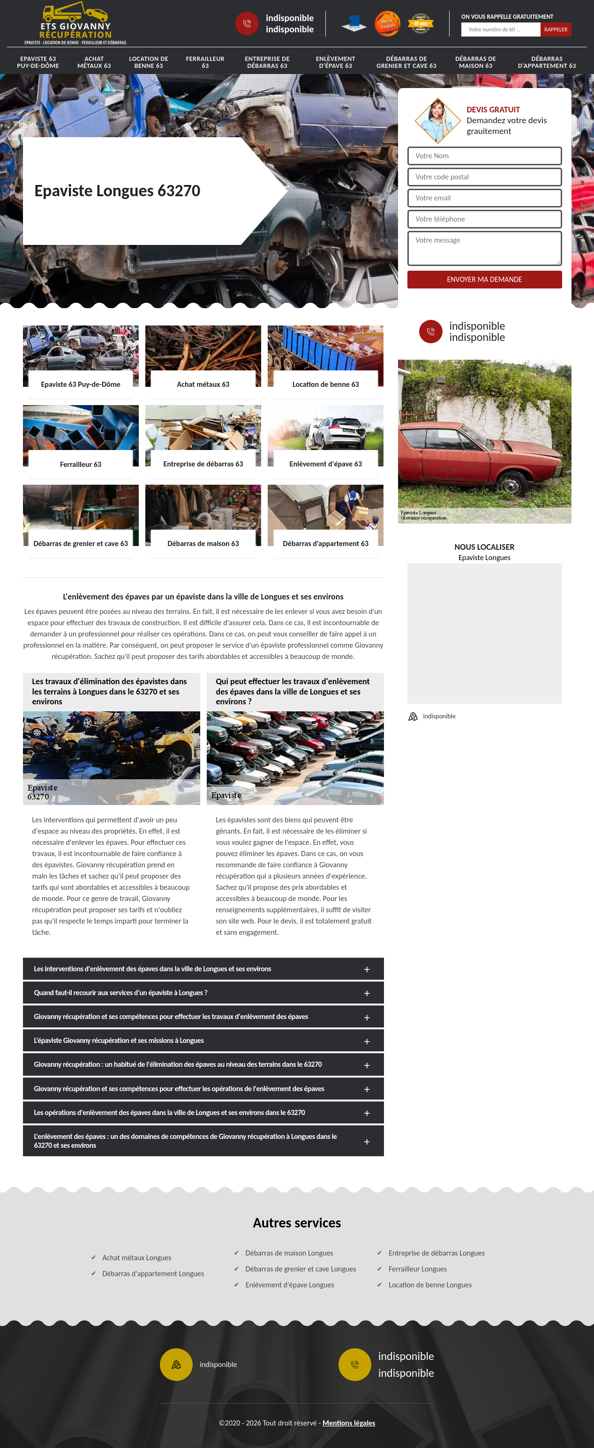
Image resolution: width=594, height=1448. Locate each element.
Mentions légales (349, 1422)
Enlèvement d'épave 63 (335, 62)
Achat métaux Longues (137, 1257)
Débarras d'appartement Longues (153, 1273)
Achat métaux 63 (94, 62)
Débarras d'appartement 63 (547, 62)
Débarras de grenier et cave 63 (406, 62)
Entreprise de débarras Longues (437, 1253)
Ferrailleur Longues (418, 1268)
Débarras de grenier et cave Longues (301, 1268)
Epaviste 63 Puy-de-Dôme (38, 62)
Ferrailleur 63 (205, 62)
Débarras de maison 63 (475, 62)
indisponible (290, 17)
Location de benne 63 (148, 62)
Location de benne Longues (430, 1284)
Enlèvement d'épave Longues (290, 1284)
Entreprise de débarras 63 (267, 62)
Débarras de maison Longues (289, 1253)
